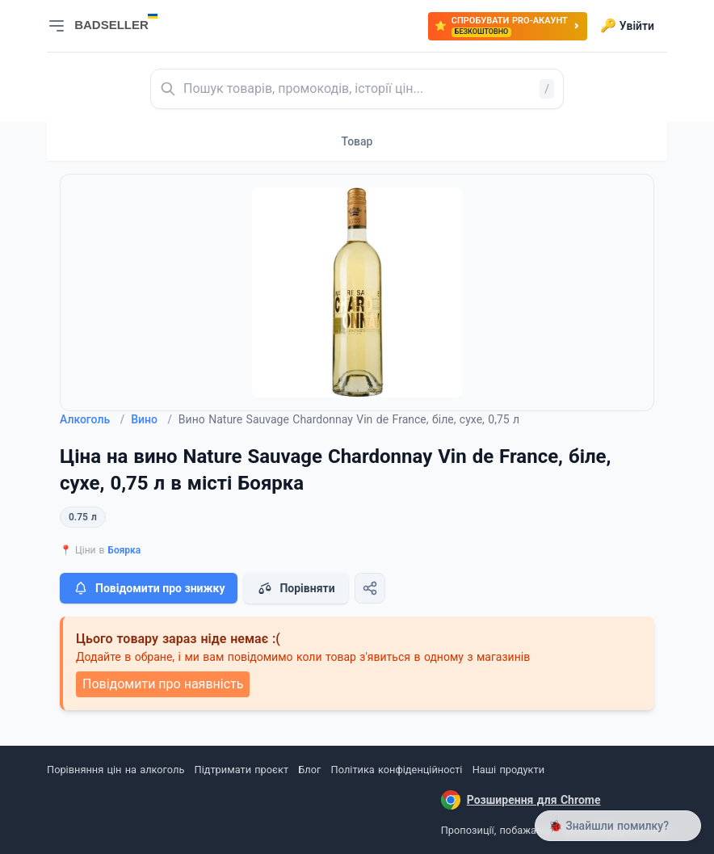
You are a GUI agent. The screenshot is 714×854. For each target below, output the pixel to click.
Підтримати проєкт (241, 770)
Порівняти (295, 588)
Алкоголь (92, 419)
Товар (357, 141)
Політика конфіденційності (397, 770)
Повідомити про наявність (162, 684)
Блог (309, 770)
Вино (151, 419)
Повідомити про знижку (149, 588)
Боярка (124, 550)
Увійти (627, 26)
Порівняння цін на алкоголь (115, 770)
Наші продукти (508, 770)
